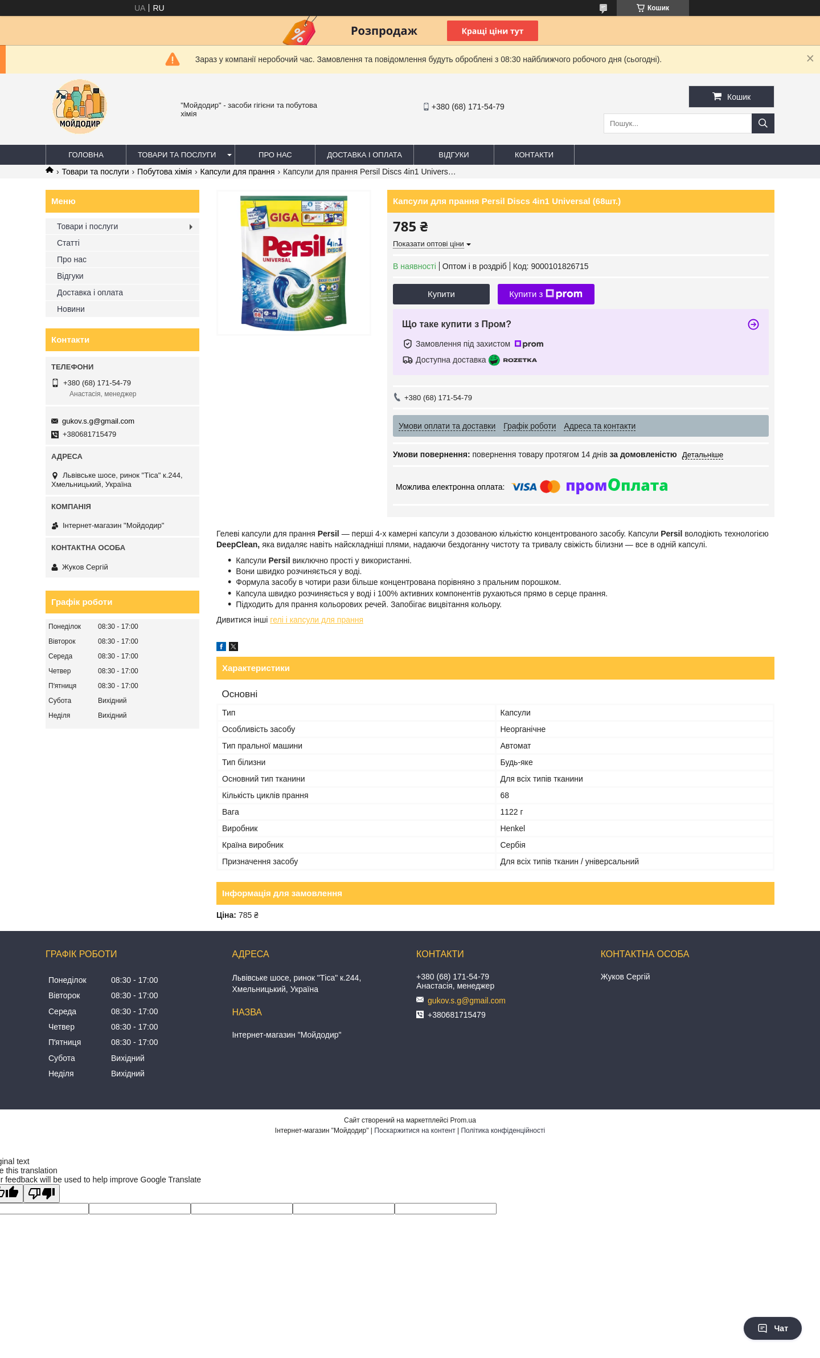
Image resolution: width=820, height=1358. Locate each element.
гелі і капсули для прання (316, 619)
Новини (71, 309)
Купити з (546, 294)
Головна (86, 155)
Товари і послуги (87, 226)
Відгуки (453, 155)
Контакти (534, 155)
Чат (772, 1328)
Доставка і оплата (364, 155)
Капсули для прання (237, 171)
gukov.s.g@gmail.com (98, 421)
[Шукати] (763, 123)
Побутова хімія (164, 171)
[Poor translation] (41, 1193)
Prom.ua (463, 1120)
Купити (441, 294)
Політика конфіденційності (503, 1131)
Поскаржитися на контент (414, 1131)
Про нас (275, 155)
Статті (68, 242)
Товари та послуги (177, 155)
